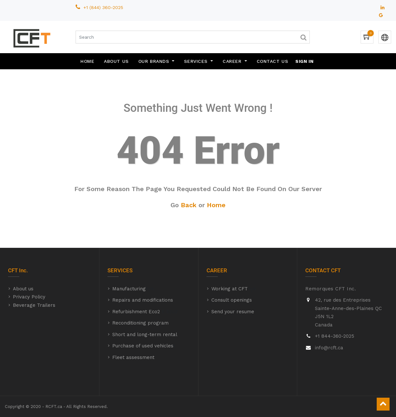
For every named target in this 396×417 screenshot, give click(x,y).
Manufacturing (129, 289)
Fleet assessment (133, 357)
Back (189, 205)
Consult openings (231, 300)
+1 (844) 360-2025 (104, 7)
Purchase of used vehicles (142, 346)
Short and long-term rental (144, 334)
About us (23, 289)
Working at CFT (229, 289)
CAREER (217, 270)
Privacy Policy (29, 297)
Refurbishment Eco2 (136, 312)
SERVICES (120, 270)
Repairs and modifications (142, 300)
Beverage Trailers (34, 305)
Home (216, 205)
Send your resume (232, 312)
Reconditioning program (140, 323)
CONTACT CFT (323, 270)
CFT (13, 270)
